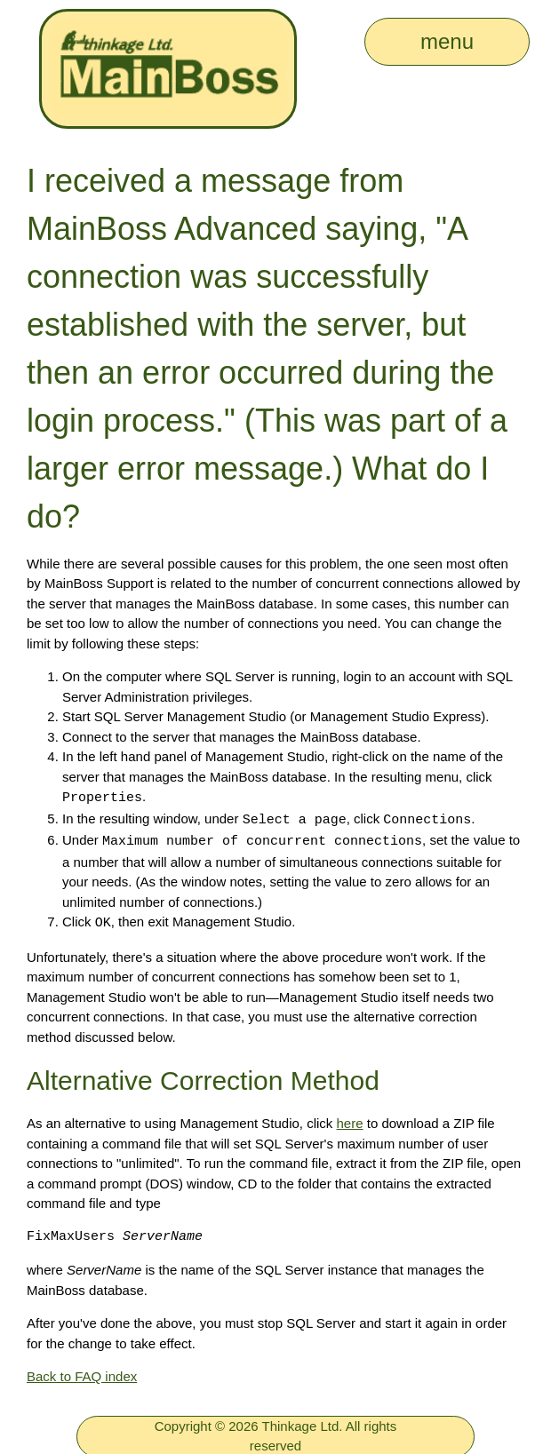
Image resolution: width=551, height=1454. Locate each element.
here (350, 1119)
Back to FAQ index (82, 1372)
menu (447, 41)
